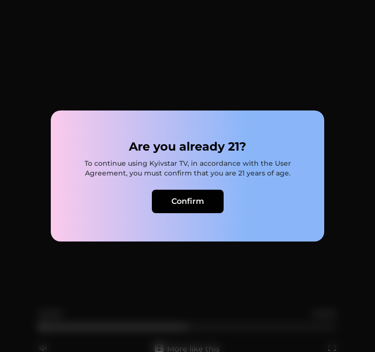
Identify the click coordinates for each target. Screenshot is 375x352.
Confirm (187, 201)
